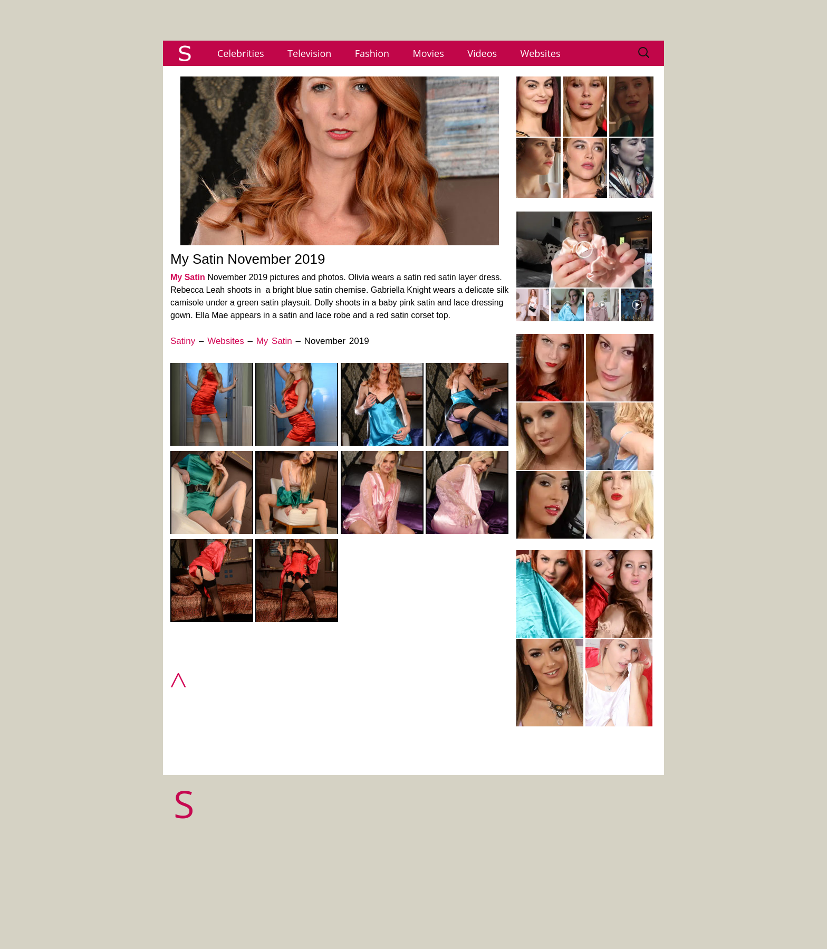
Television (309, 53)
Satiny (182, 341)
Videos (482, 53)
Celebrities (240, 53)
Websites (541, 53)
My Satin (187, 277)
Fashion (372, 53)
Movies (428, 53)
